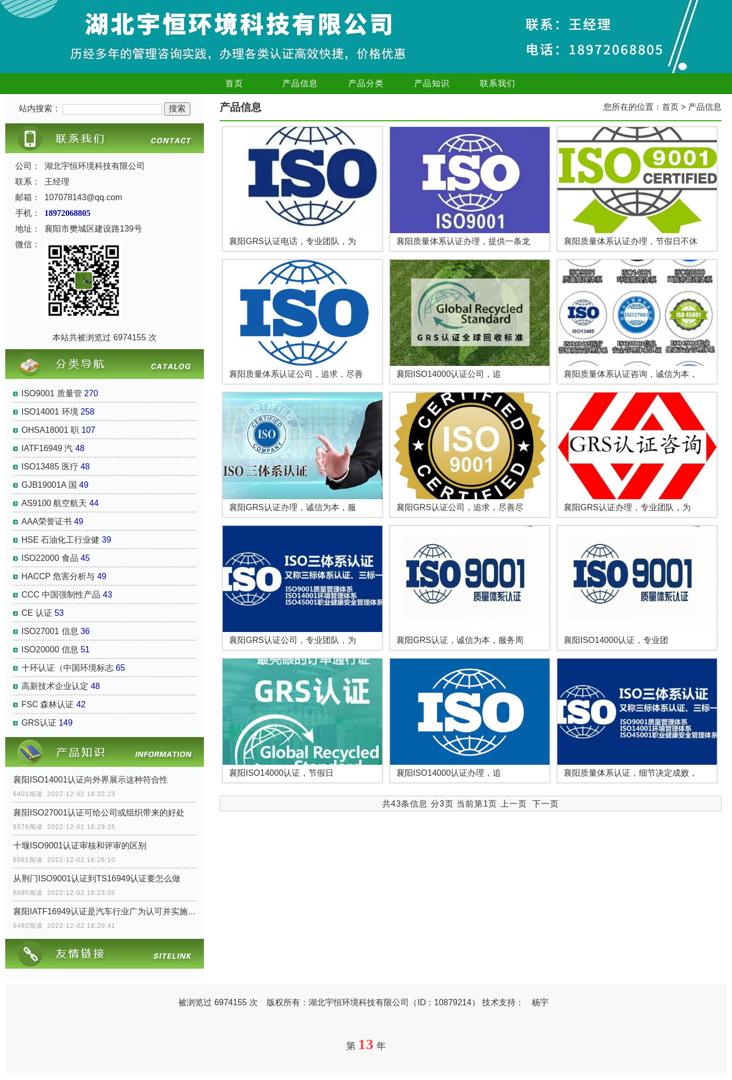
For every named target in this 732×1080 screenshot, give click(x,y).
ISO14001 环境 (49, 411)
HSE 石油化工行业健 (60, 539)
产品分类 (366, 83)
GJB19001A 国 (49, 484)
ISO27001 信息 (49, 631)
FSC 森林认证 (47, 704)
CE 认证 (36, 612)
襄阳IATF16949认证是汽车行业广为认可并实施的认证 (104, 911)
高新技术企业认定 (54, 686)
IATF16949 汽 (47, 448)
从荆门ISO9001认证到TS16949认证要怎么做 (96, 878)
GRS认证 (38, 722)
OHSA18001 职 (50, 430)
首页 (234, 83)
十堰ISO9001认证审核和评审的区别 (79, 845)
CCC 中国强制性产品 (60, 594)
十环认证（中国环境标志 (67, 667)
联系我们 (498, 83)
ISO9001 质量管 (51, 393)
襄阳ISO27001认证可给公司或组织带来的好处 (99, 812)
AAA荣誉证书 (46, 521)
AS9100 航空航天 (54, 503)
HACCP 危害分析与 (58, 576)
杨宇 (540, 1002)
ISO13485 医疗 (49, 466)
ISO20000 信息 (49, 649)
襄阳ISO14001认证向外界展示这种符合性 (90, 779)
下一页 (545, 803)
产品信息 (300, 83)
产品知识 (432, 83)
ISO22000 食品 (49, 558)
